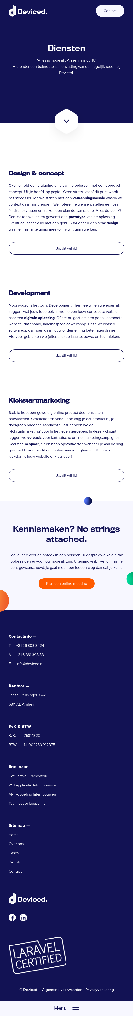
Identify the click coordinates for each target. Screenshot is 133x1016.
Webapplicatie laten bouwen (32, 785)
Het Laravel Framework (28, 776)
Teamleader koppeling (27, 803)
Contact (110, 10)
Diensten (16, 862)
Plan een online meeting (66, 583)
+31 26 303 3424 (30, 645)
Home (14, 834)
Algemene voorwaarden (62, 989)
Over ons (16, 844)
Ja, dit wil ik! (66, 248)
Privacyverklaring (99, 989)
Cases (14, 853)
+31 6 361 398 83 (30, 654)
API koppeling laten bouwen (32, 794)
